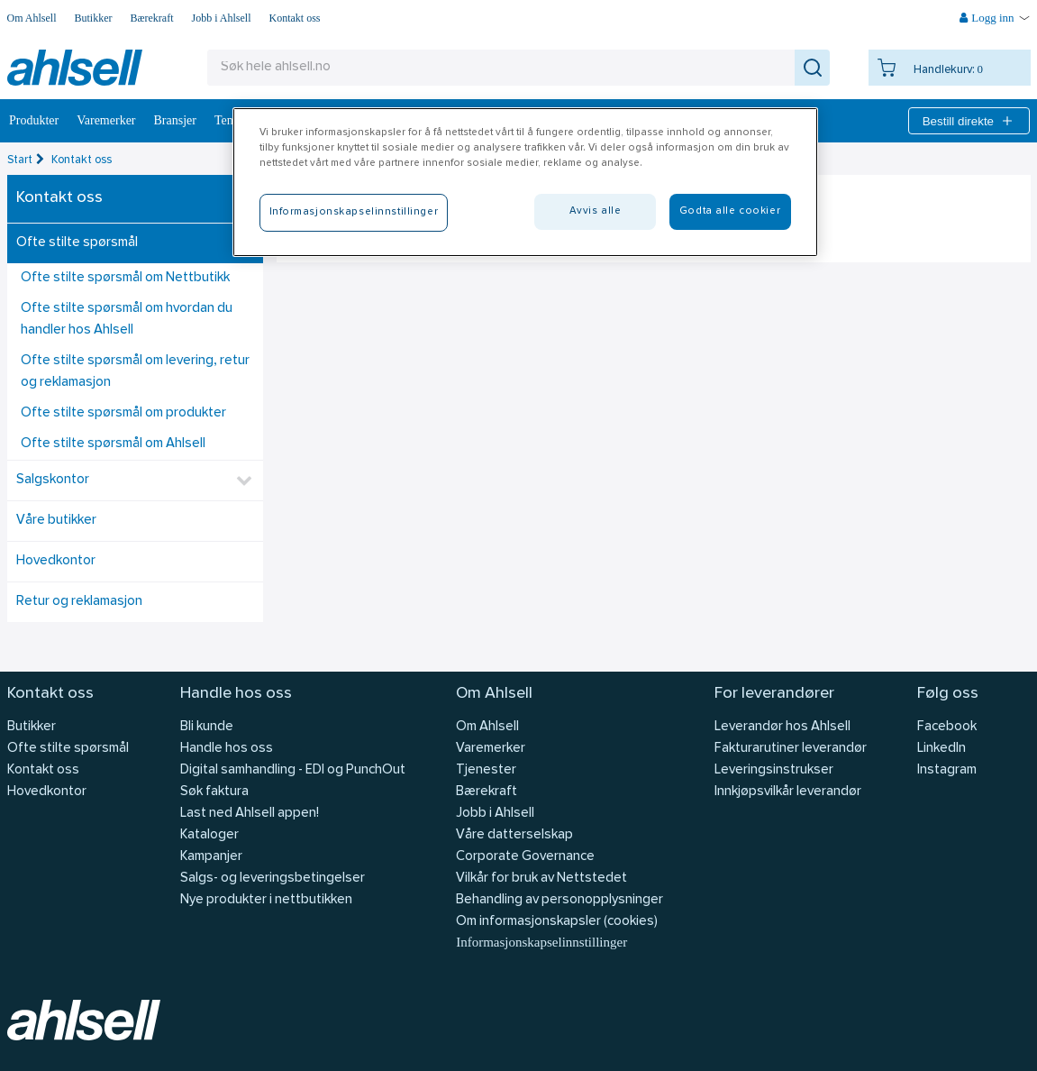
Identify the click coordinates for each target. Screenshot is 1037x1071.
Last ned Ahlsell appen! (249, 813)
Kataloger (209, 835)
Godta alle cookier (729, 210)
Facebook (947, 727)
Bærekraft (152, 18)
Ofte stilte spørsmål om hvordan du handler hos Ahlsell (126, 319)
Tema (228, 120)
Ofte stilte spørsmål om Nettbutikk (125, 278)
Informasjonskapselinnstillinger (541, 942)
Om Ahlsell (32, 18)
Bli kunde (206, 727)
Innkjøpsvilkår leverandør (787, 792)
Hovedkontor (56, 561)
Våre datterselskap (514, 835)
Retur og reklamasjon (79, 602)
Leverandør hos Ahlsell (782, 727)
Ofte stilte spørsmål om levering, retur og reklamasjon (135, 372)
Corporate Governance (525, 857)
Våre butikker (56, 520)
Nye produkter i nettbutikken (266, 900)
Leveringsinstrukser (773, 770)
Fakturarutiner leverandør (790, 749)
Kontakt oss (295, 18)
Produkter (34, 120)
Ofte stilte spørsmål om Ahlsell (113, 444)
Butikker (94, 18)
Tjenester (486, 770)
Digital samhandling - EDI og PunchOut (292, 770)
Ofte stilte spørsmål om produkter (123, 413)
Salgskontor (52, 480)
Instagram (947, 770)
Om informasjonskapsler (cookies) (557, 922)
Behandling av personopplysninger (559, 900)
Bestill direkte (969, 121)
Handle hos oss (226, 749)
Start (19, 160)
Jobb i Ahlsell (221, 18)
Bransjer (175, 120)
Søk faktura (214, 792)
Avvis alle (595, 210)
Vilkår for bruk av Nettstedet (541, 878)
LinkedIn (941, 749)
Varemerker (106, 120)
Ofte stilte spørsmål (77, 243)
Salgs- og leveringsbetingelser (272, 878)
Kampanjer (211, 857)
